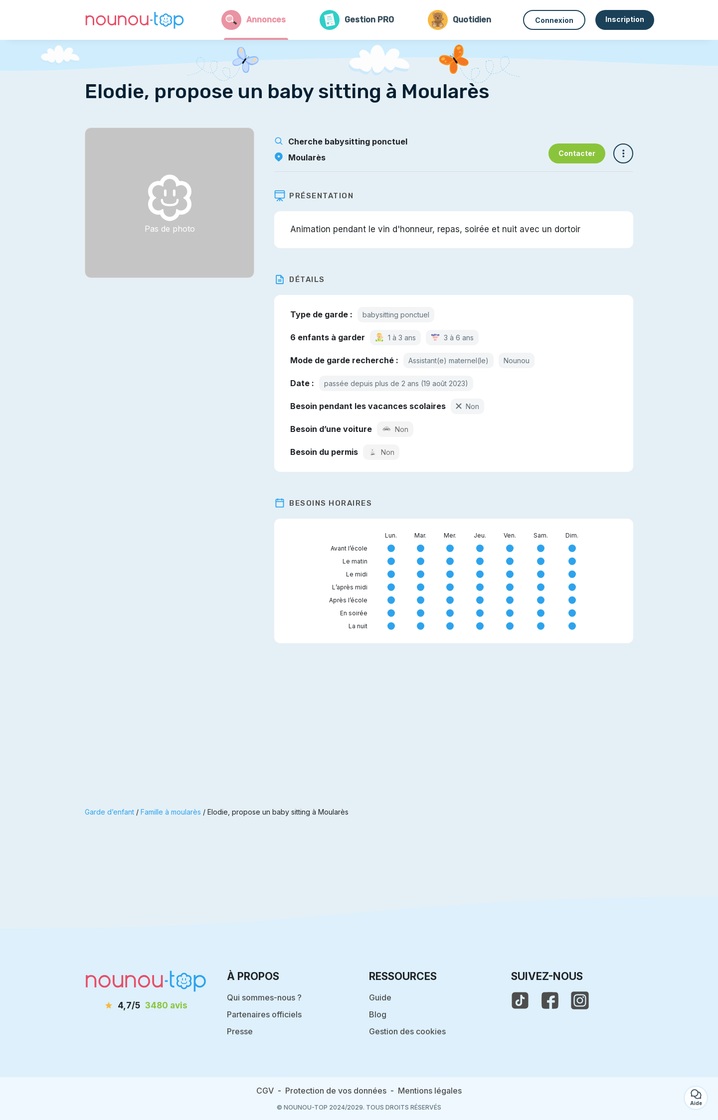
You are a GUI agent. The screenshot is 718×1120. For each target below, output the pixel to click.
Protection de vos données (335, 1091)
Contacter (576, 153)
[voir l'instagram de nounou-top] (580, 1000)
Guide (380, 997)
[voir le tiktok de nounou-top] (520, 1000)
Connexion (554, 20)
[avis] (146, 1005)
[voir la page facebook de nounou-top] (550, 1000)
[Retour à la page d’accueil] (134, 20)
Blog (377, 1014)
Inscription (624, 19)
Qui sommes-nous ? (264, 997)
